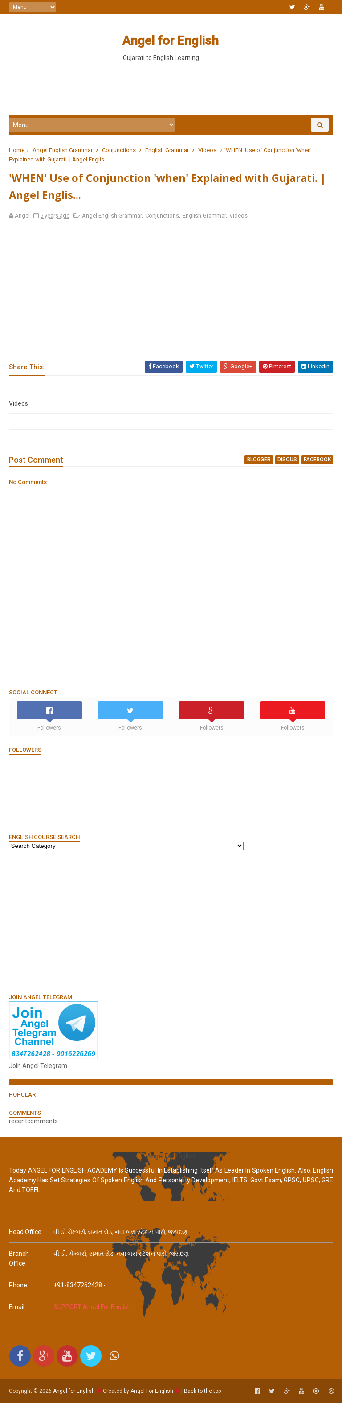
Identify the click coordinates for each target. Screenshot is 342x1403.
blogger (259, 460)
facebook (317, 460)
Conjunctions (119, 150)
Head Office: (26, 1232)
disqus (287, 460)
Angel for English (170, 40)
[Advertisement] (171, 89)
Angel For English (151, 1392)
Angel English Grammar (63, 150)
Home (16, 150)
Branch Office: (19, 1259)
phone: (18, 1286)
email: (17, 1307)
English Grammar (167, 150)
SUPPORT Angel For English (92, 1307)
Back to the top (202, 1392)
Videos (207, 150)
